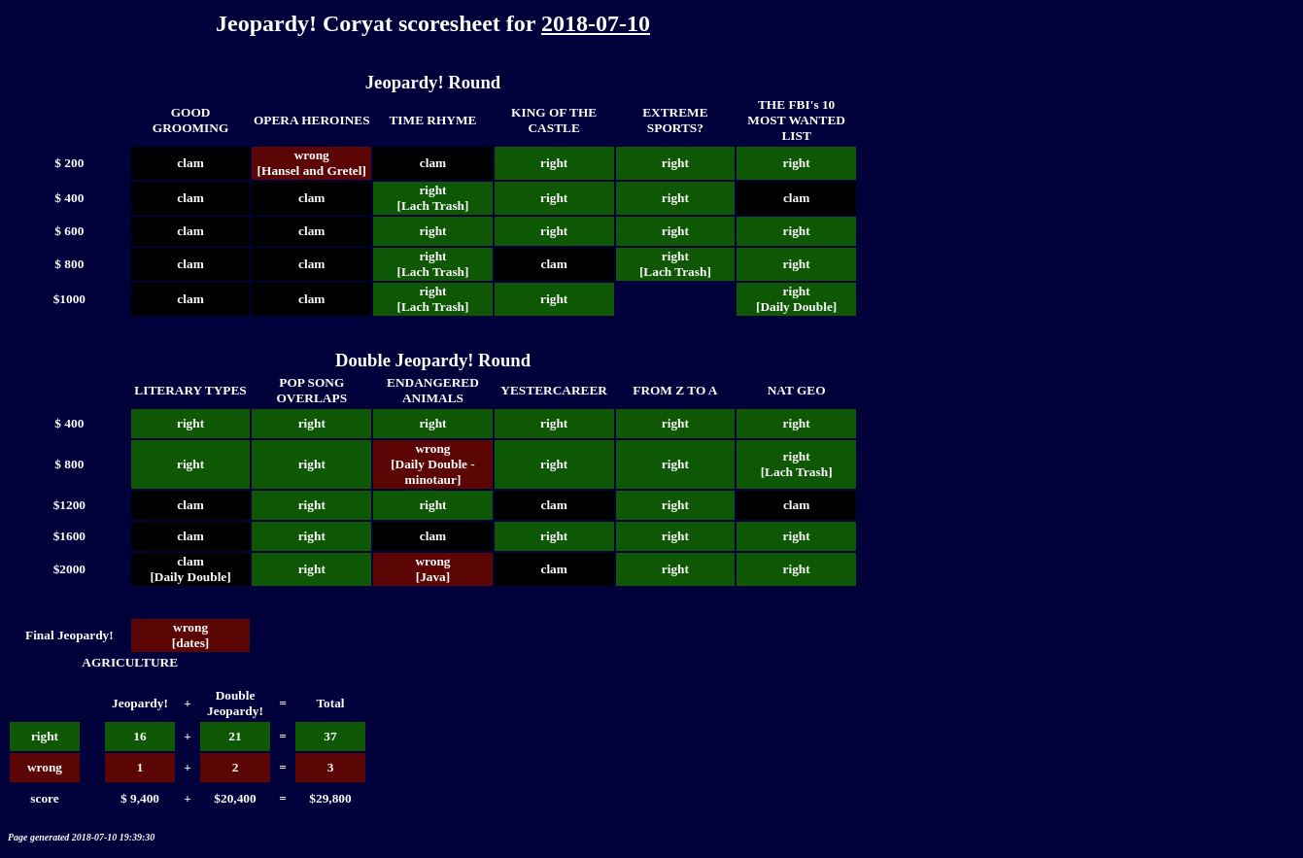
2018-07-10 (595, 23)
